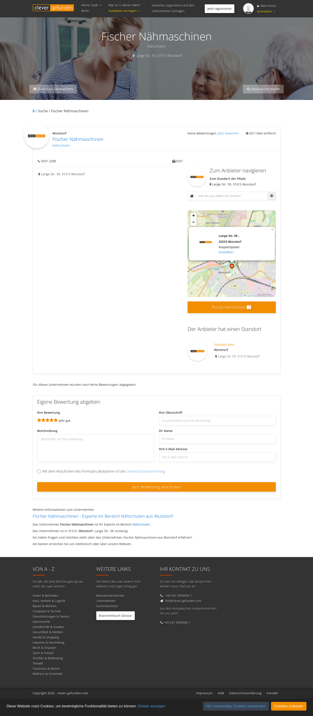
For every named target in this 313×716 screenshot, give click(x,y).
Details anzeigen (151, 706)
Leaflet (247, 296)
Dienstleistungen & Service (51, 616)
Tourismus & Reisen (46, 668)
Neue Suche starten (263, 89)
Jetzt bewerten (228, 133)
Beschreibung (47, 431)
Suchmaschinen (107, 606)
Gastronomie (41, 622)
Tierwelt (38, 663)
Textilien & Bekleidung (48, 658)
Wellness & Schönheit (47, 674)
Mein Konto (266, 6)
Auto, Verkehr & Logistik (49, 601)
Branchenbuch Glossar (115, 615)
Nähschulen (61, 145)
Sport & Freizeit (43, 653)
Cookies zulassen (288, 706)
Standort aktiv (224, 344)
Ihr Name (166, 431)
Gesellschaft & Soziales (48, 627)
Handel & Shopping (46, 637)
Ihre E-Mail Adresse (173, 449)
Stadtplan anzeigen (124, 11)
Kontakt (272, 693)
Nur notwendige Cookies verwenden (236, 706)
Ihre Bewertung (48, 412)
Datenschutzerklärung (245, 693)
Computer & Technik (47, 611)
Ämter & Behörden (45, 596)
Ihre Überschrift (170, 412)
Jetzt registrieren (219, 9)
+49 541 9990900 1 (178, 596)
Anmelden (266, 11)
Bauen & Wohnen (45, 606)
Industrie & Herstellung (48, 642)
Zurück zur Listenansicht (53, 89)
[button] (231, 266)
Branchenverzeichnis (110, 596)
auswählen (226, 252)
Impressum (204, 693)
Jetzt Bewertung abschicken (156, 486)
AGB (221, 693)
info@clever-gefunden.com (183, 601)
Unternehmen (105, 601)
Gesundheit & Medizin (48, 632)
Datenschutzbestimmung (145, 471)
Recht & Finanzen (44, 648)
